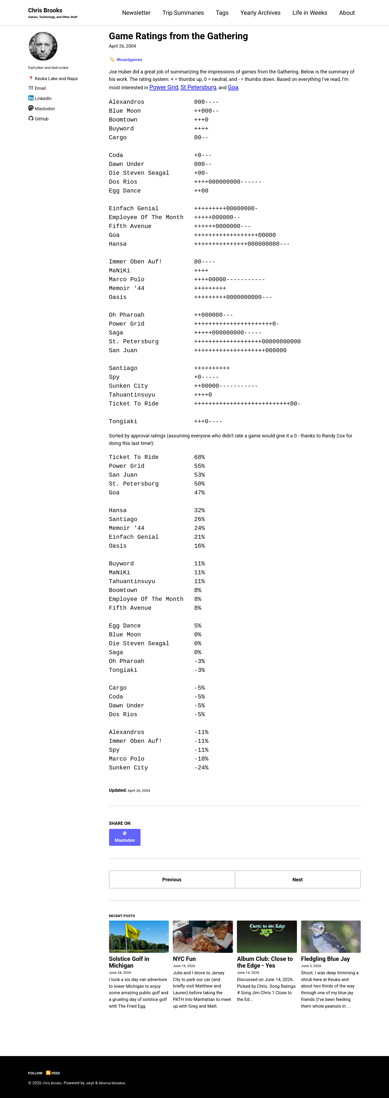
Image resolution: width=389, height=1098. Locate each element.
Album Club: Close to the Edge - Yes (265, 973)
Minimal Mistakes (121, 1083)
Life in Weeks (309, 13)
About (347, 13)
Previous (172, 885)
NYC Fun (184, 969)
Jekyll (95, 1083)
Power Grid (260, 91)
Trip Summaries (183, 13)
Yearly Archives (260, 13)
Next (297, 885)
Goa (333, 91)
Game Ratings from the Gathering (178, 37)
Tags (222, 13)
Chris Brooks (58, 13)
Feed (57, 1072)
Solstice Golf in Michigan (129, 973)
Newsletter (136, 13)
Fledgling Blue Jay (325, 969)
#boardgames (132, 60)
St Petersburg (296, 91)
